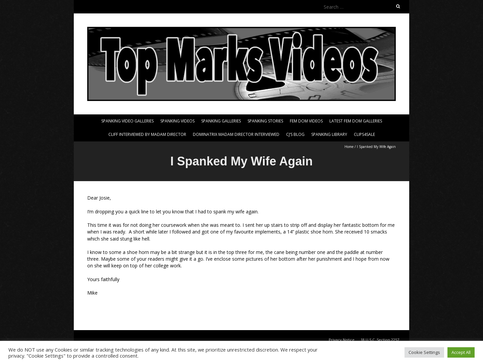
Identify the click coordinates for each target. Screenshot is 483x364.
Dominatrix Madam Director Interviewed (236, 134)
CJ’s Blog (295, 134)
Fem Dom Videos (306, 121)
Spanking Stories (265, 121)
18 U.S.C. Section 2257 (380, 339)
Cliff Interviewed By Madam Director (147, 134)
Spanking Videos (177, 121)
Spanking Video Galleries (127, 121)
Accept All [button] (461, 352)
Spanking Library (329, 134)
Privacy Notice (342, 339)
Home (349, 146)
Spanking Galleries (221, 121)
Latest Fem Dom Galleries (355, 121)
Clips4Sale (364, 134)
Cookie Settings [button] (424, 352)
